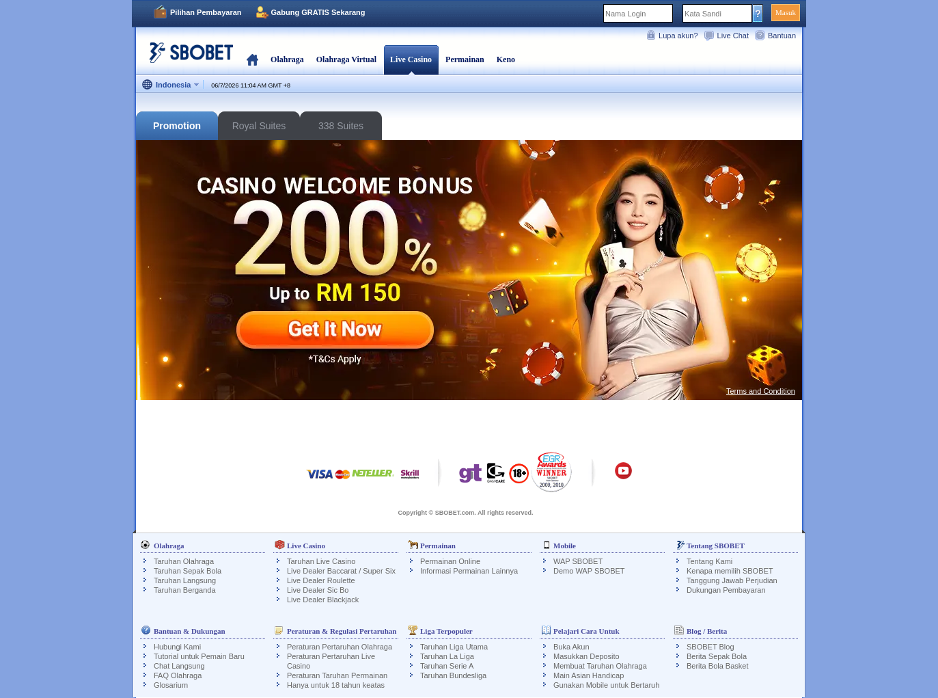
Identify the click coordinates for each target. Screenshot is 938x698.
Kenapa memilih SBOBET (730, 571)
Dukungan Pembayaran (726, 590)
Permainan (464, 59)
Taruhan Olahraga (184, 561)
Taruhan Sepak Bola (187, 571)
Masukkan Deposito (586, 656)
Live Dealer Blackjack (323, 599)
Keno (506, 59)
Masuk (785, 12)
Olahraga (287, 59)
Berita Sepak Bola (717, 656)
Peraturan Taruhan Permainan (337, 675)
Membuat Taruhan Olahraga (600, 666)
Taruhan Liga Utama (454, 647)
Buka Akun (571, 647)
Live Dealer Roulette (321, 580)
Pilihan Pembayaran (206, 12)
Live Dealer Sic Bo (318, 590)
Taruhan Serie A (446, 666)
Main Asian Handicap (588, 675)
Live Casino (411, 59)
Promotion (177, 125)
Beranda (252, 59)
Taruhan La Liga (447, 656)
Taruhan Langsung (185, 580)
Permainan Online (450, 561)
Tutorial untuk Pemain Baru (199, 656)
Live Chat (733, 35)
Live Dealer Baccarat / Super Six (341, 571)
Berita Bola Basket (718, 666)
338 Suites (340, 125)
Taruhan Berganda (185, 590)
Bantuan (782, 35)
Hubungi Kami (177, 647)
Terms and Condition (760, 391)
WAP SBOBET (578, 561)
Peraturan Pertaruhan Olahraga (339, 647)
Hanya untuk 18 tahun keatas (336, 685)
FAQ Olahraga (178, 675)
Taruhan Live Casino (321, 561)
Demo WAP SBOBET (589, 571)
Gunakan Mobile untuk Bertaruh (606, 685)
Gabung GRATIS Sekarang (318, 12)
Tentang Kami (709, 561)
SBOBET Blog (710, 647)
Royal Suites (259, 125)
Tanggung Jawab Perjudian (732, 580)
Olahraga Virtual (346, 59)
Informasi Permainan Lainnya (469, 571)
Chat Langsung (179, 666)
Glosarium (171, 685)
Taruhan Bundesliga (453, 675)
